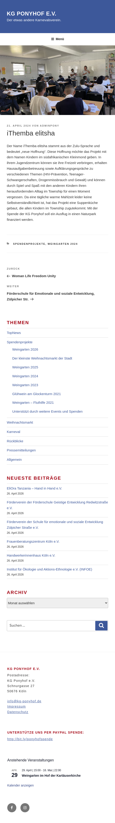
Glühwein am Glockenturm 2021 (36, 394)
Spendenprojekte (29, 243)
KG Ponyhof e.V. (31, 13)
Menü (57, 39)
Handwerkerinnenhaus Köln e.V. (31, 555)
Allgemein (14, 459)
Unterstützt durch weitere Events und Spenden (47, 411)
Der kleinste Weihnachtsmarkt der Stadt (42, 358)
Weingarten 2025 (25, 367)
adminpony (49, 125)
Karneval (13, 432)
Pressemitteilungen (21, 450)
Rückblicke (15, 441)
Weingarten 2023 (25, 385)
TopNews (14, 333)
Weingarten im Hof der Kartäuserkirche (51, 775)
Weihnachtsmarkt (20, 422)
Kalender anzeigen (20, 785)
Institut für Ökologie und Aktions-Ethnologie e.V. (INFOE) (49, 569)
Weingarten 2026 (25, 349)
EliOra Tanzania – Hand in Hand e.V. (34, 488)
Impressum (16, 706)
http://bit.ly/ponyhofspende (30, 739)
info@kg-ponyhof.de (24, 701)
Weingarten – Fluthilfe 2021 (33, 402)
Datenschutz (17, 712)
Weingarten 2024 (63, 243)
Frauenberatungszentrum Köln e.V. (33, 541)
